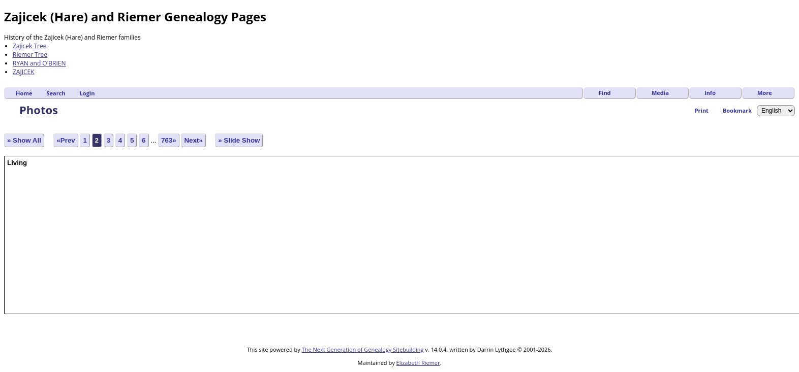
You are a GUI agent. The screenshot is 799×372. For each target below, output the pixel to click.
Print (702, 110)
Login (87, 93)
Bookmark (737, 110)
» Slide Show (239, 140)
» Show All (24, 140)
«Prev (65, 140)
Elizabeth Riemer (418, 362)
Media (660, 92)
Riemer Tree (30, 54)
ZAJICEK (24, 71)
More (764, 92)
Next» (193, 140)
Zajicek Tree (30, 46)
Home (24, 93)
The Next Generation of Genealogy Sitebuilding (363, 349)
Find (605, 92)
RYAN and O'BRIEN (39, 63)
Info (710, 92)
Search (56, 93)
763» (168, 140)
